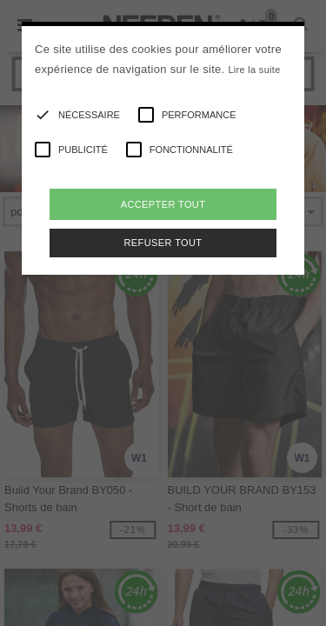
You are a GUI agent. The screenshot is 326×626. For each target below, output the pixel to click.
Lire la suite (254, 69)
